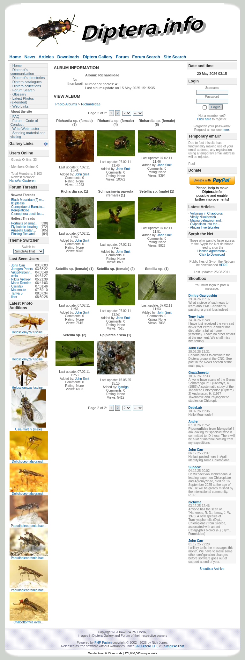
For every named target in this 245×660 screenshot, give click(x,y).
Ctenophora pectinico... (27, 214)
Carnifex (17, 286)
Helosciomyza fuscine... (28, 332)
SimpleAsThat (174, 646)
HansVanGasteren (23, 180)
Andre (193, 421)
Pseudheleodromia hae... (28, 526)
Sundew (195, 467)
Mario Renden (21, 283)
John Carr (18, 265)
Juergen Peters (22, 269)
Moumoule (18, 290)
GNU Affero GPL (146, 646)
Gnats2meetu (199, 372)
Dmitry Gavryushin (203, 295)
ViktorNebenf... (21, 272)
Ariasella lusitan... (23, 230)
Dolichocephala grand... (28, 461)
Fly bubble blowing (24, 227)
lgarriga (123, 387)
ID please (18, 203)
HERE (223, 265)
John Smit (82, 174)
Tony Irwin (196, 316)
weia (14, 276)
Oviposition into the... (205, 224)
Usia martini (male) (28, 429)
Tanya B (17, 293)
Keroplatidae (20, 210)
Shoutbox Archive (212, 569)
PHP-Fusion (103, 642)
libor (14, 297)
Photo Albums (66, 104)
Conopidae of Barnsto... (28, 207)
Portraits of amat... (24, 223)
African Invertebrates (204, 227)
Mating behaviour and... (207, 220)
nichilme (195, 502)
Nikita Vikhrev (21, 279)
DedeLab (195, 407)
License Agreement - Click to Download (212, 252)
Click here (204, 119)
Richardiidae (90, 104)
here (226, 129)
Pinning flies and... (24, 234)
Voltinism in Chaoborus (206, 213)
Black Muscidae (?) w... (27, 200)
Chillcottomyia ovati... (28, 622)
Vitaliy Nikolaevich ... (204, 217)
